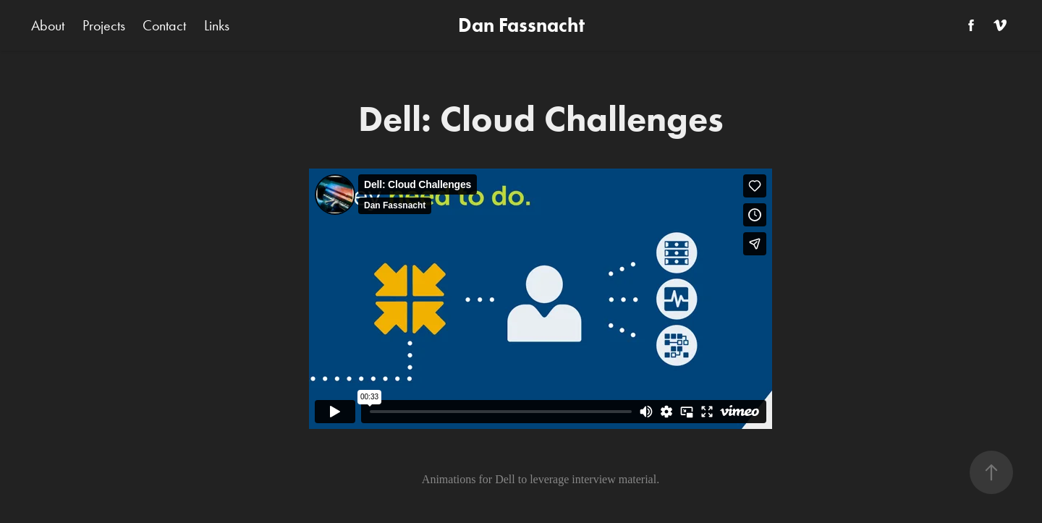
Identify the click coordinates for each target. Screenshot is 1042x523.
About (47, 25)
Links (216, 25)
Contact (164, 25)
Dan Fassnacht (521, 25)
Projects (103, 25)
